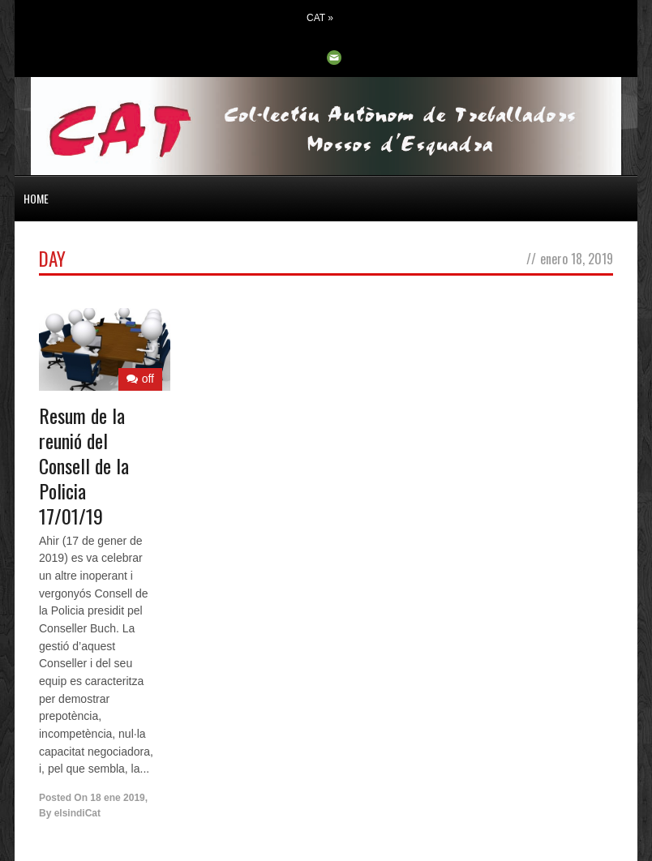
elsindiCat (77, 813)
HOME (36, 198)
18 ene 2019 (117, 797)
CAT (320, 18)
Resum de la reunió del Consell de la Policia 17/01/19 (84, 466)
